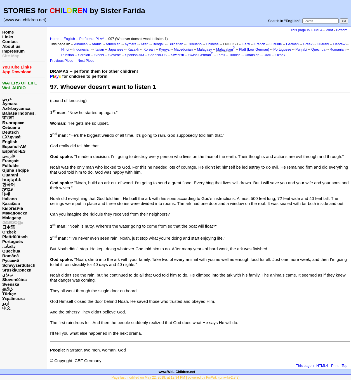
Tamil (221, 55)
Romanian (338, 49)
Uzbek (280, 55)
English (9, 141)
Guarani (10, 175)
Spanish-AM (134, 55)
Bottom (341, 30)
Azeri (144, 44)
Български (13, 122)
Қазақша (11, 203)
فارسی (8, 156)
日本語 (8, 227)
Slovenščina (14, 279)
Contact (10, 41)
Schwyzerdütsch (18, 265)
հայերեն (12, 179)
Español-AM (14, 146)
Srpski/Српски (16, 270)
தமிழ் (7, 289)
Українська (13, 298)
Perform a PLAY (91, 39)
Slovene (114, 55)
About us (11, 46)
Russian (67, 55)
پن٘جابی (8, 246)
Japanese (115, 49)
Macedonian (183, 49)
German (292, 44)
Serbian (84, 55)
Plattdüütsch (15, 236)
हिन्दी (6, 194)
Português (12, 241)
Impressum (13, 51)
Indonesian (82, 49)
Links (7, 36)
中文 (6, 308)
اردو (5, 303)
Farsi (246, 44)
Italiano (9, 198)
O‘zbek (9, 232)
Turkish (234, 55)
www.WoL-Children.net (177, 372)
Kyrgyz (164, 49)
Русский (10, 260)
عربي (7, 98)
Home (8, 32)
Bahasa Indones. (19, 113)
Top (344, 366)
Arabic (97, 44)
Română (10, 255)
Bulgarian (176, 44)
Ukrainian (252, 55)
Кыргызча (12, 208)
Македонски (14, 213)
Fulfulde (10, 165)
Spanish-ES (157, 55)
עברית (7, 189)
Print (329, 30)
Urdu (267, 55)
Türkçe (9, 293)
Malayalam (224, 49)
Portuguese (282, 49)
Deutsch (10, 132)
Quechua (11, 251)
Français (11, 160)
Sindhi (99, 55)
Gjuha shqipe (15, 170)
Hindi (65, 49)
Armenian (112, 44)
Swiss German (199, 55)
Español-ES (13, 151)
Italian (99, 49)
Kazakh (133, 49)
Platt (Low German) (254, 49)
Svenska (10, 284)
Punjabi (301, 49)
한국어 (8, 184)
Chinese (212, 44)
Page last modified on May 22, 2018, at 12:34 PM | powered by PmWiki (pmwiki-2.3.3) (175, 377)
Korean (149, 49)
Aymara (9, 103)
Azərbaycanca (16, 108)
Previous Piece (61, 61)
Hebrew (339, 44)
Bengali (158, 44)
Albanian (81, 44)
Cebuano (11, 127)
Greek (307, 44)
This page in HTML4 (306, 30)
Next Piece (85, 61)
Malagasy (11, 217)
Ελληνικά (11, 136)
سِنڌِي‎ (7, 274)
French (260, 44)
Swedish (177, 55)
